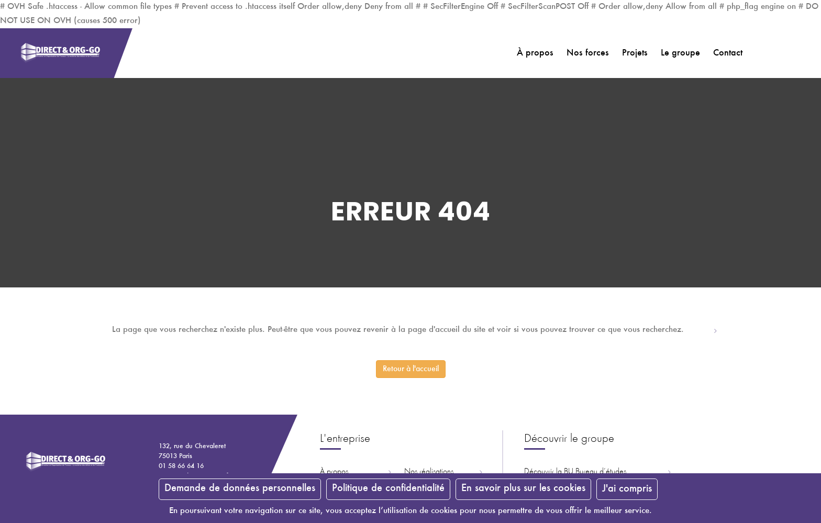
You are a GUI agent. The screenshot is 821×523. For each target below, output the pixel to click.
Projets (635, 53)
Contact (727, 53)
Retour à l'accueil (411, 369)
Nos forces (588, 53)
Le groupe (680, 53)
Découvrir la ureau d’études (575, 471)
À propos (535, 53)
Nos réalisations (428, 471)
